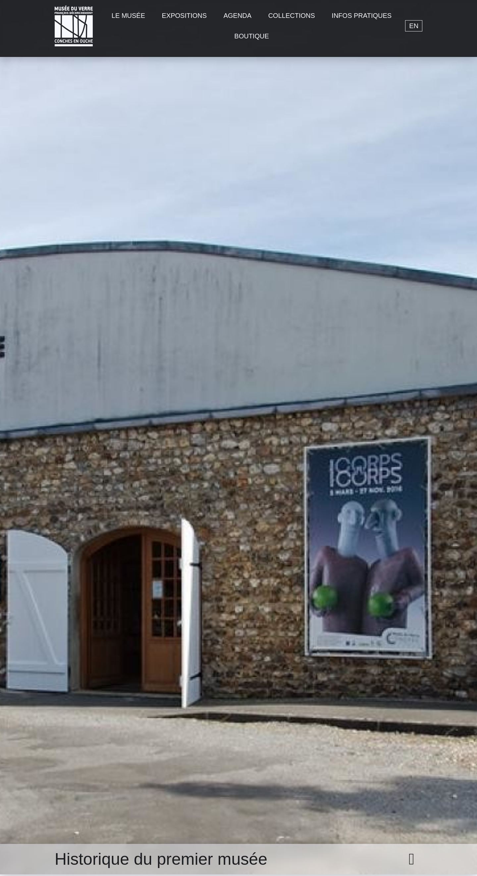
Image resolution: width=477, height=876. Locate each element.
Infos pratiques (362, 15)
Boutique (251, 36)
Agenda (237, 15)
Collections (291, 15)
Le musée (128, 15)
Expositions (184, 15)
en (413, 25)
